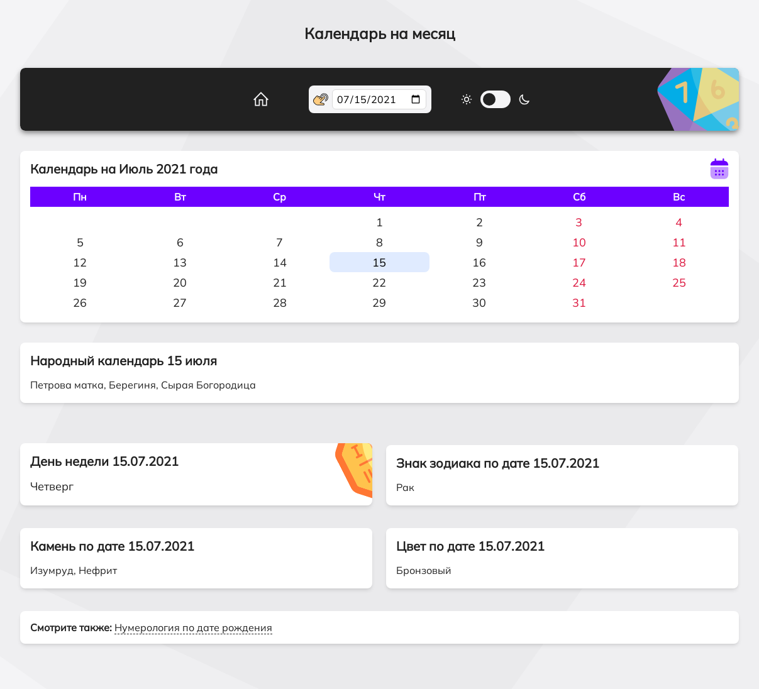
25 (679, 282)
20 (180, 282)
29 (379, 302)
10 (579, 242)
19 (80, 282)
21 (280, 282)
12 (80, 262)
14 (280, 262)
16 (479, 262)
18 (679, 262)
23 (479, 282)
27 (180, 302)
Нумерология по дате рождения (193, 627)
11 (679, 242)
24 (579, 282)
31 (579, 302)
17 (579, 262)
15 (379, 262)
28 (280, 302)
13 (180, 262)
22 (379, 282)
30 (479, 302)
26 (80, 302)
